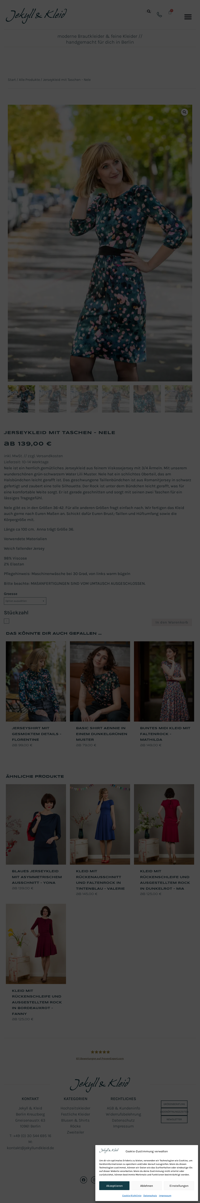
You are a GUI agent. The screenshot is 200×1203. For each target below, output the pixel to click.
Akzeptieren (114, 1186)
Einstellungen (179, 1186)
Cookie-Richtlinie (131, 1195)
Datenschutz (150, 1195)
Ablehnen (146, 1186)
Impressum (165, 1195)
